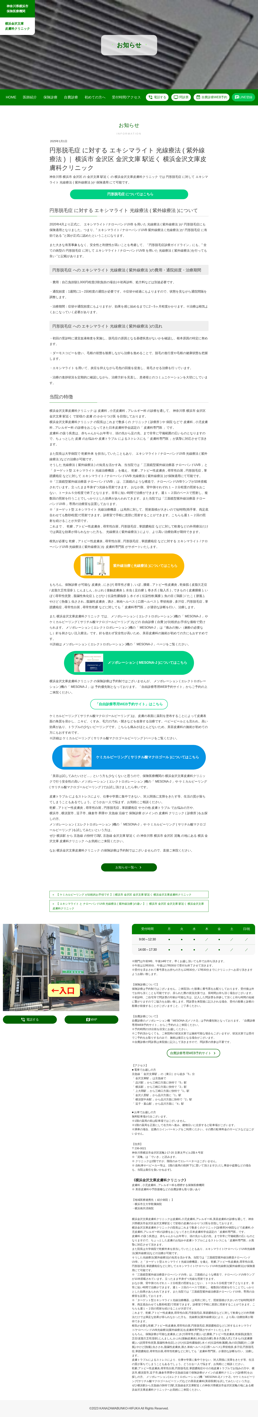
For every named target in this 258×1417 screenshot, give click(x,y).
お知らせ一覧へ (129, 867)
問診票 (181, 97)
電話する (157, 97)
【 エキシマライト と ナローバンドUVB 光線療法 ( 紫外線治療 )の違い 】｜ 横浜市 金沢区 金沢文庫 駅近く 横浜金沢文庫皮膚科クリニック (128, 906)
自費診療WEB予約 (211, 97)
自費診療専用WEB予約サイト (193, 1053)
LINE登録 (243, 97)
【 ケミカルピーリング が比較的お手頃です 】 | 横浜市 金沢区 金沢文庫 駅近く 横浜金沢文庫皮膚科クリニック (123, 894)
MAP (91, 1019)
